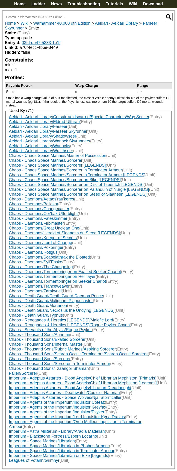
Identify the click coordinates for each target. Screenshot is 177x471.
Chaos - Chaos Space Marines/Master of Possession (57, 155)
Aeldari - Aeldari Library (116, 23)
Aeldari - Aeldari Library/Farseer (38, 126)
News (56, 4)
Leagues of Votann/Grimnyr (34, 460)
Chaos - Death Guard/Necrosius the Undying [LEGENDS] (62, 310)
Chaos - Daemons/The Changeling (41, 267)
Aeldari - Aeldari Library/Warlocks (39, 146)
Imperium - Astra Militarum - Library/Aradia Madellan (57, 431)
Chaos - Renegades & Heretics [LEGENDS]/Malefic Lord (61, 320)
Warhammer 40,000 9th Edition (61, 23)
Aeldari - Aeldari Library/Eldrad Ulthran (44, 121)
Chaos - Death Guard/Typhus (36, 315)
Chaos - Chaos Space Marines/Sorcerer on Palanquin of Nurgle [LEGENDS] (79, 189)
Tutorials (114, 4)
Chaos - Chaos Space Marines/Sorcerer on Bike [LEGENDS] (65, 179)
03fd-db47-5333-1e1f (41, 42)
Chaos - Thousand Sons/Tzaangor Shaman (49, 368)
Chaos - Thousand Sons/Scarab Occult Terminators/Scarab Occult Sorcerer (78, 354)
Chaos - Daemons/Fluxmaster (36, 223)
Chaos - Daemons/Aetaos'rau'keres (41, 199)
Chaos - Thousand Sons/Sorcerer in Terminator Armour (59, 363)
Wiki (133, 4)
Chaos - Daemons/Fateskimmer (38, 218)
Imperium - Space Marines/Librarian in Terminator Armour (62, 450)
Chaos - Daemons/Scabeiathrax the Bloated (49, 257)
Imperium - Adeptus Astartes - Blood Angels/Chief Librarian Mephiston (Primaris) (82, 378)
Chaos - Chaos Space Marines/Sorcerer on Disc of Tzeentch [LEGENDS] (76, 184)
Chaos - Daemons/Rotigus (33, 252)
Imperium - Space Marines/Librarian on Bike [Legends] (59, 455)
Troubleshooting (84, 4)
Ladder (38, 4)
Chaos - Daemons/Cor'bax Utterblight (43, 213)
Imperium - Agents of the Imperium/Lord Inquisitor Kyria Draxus (67, 417)
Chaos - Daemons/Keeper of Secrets (43, 238)
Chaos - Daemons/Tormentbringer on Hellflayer (52, 276)
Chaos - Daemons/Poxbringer (36, 247)
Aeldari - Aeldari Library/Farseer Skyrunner (48, 131)
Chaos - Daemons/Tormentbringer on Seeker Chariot (57, 281)
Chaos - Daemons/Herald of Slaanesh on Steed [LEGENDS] (64, 233)
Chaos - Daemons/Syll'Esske (35, 262)
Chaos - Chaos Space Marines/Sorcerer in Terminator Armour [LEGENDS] (77, 175)
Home (20, 4)
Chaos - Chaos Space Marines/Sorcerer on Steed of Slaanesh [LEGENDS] (78, 194)
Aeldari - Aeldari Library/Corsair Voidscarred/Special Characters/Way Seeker (79, 117)
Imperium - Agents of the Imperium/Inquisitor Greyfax (57, 407)
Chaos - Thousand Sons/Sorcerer (40, 358)
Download (153, 4)
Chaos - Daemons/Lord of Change (40, 242)
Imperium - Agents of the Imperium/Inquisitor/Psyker (56, 412)
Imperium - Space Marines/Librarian (42, 441)
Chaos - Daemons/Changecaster (39, 208)
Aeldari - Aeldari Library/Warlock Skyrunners (49, 141)
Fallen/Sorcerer (23, 373)
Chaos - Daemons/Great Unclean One (44, 228)
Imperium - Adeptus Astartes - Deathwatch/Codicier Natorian (64, 392)
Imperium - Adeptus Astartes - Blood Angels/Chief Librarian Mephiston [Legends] (83, 383)
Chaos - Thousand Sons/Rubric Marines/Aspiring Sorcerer (62, 349)
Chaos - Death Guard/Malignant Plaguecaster (51, 300)
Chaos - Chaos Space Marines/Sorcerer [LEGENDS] (57, 165)
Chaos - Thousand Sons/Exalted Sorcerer (47, 339)
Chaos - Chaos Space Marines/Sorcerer (46, 160)
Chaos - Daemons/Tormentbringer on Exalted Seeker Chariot (65, 271)
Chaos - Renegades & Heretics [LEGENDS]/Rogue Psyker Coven (69, 325)
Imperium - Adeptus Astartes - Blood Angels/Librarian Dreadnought (70, 388)
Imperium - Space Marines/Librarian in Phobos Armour (59, 446)
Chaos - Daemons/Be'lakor (34, 204)
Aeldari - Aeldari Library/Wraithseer (41, 150)
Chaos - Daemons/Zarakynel (35, 291)
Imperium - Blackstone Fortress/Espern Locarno (53, 436)
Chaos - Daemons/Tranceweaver (39, 286)
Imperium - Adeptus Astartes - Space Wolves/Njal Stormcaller (65, 397)
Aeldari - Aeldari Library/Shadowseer (42, 136)
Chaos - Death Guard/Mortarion (38, 305)
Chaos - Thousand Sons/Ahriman (39, 334)
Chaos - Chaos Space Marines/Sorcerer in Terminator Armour (65, 170)
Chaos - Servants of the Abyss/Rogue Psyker (50, 329)
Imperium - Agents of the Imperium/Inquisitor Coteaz (57, 402)
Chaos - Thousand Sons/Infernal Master (46, 344)
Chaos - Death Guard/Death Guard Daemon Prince (56, 296)
